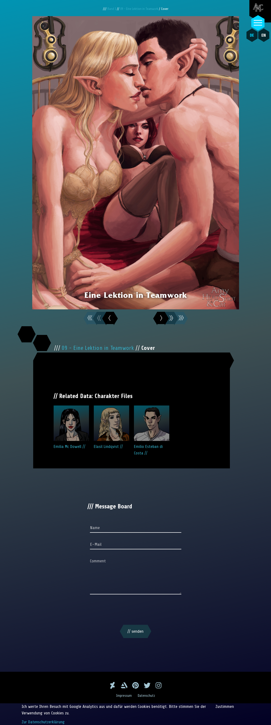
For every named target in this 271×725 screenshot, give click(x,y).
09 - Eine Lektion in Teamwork (140, 9)
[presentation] (135, 610)
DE (251, 35)
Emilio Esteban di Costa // (151, 430)
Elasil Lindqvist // (111, 427)
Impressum (123, 695)
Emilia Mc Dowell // (71, 427)
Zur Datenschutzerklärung (44, 721)
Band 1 (110, 9)
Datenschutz (147, 695)
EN (262, 35)
